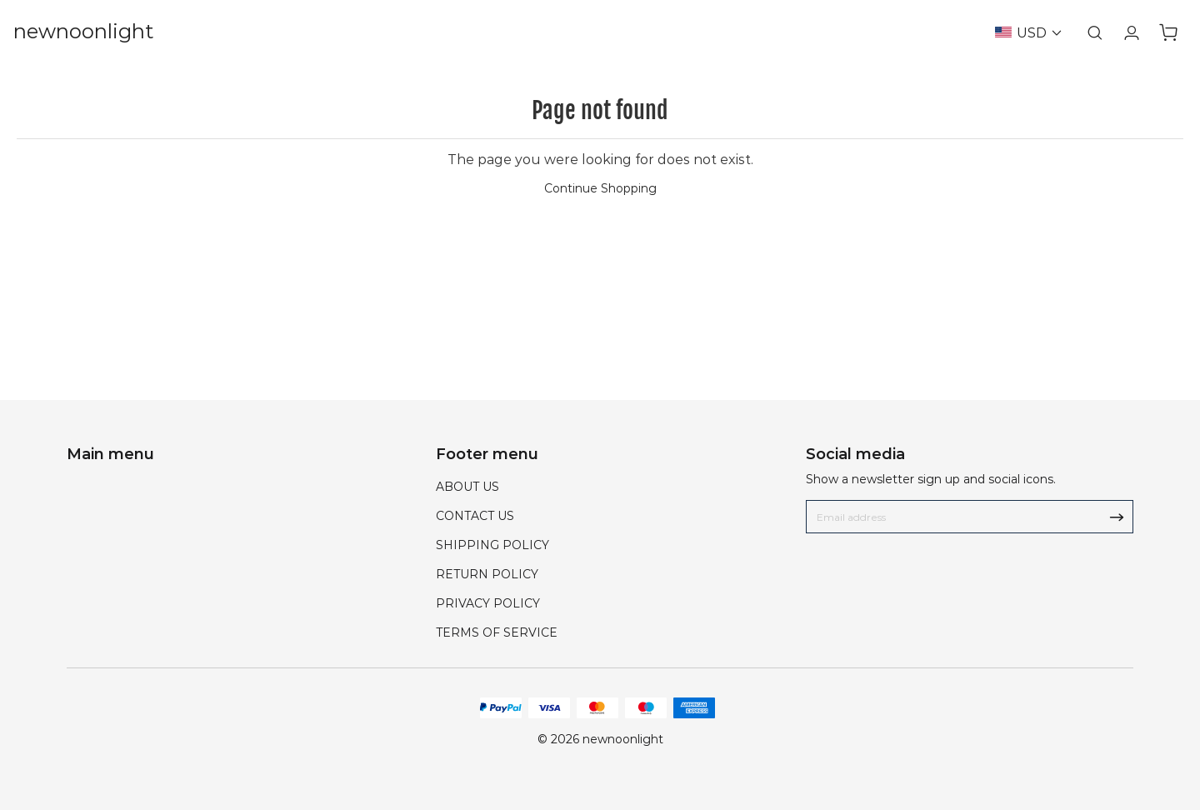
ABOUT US (467, 486)
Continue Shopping (600, 188)
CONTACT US (475, 515)
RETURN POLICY (487, 574)
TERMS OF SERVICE (497, 632)
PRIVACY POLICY (488, 603)
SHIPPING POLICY (492, 545)
